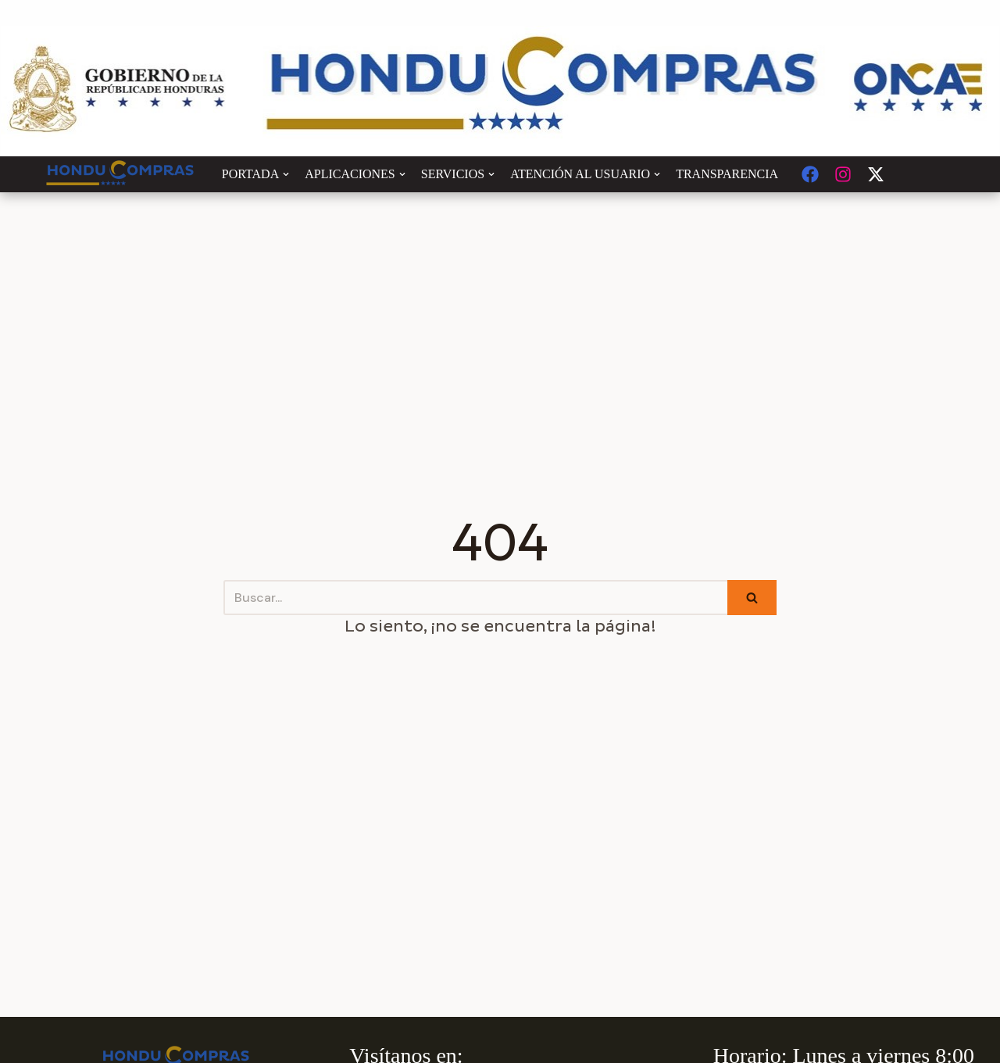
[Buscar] (475, 597)
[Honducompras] (120, 174)
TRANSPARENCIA (727, 174)
